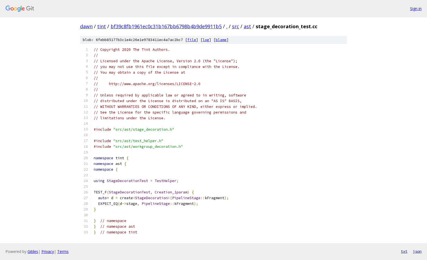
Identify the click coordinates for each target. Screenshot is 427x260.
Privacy (47, 251)
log (206, 39)
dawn (86, 26)
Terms (63, 251)
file (191, 39)
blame (221, 39)
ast (247, 26)
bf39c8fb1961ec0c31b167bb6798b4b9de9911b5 (166, 26)
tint (101, 26)
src (235, 26)
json (417, 251)
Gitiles (33, 251)
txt (404, 251)
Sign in (416, 8)
